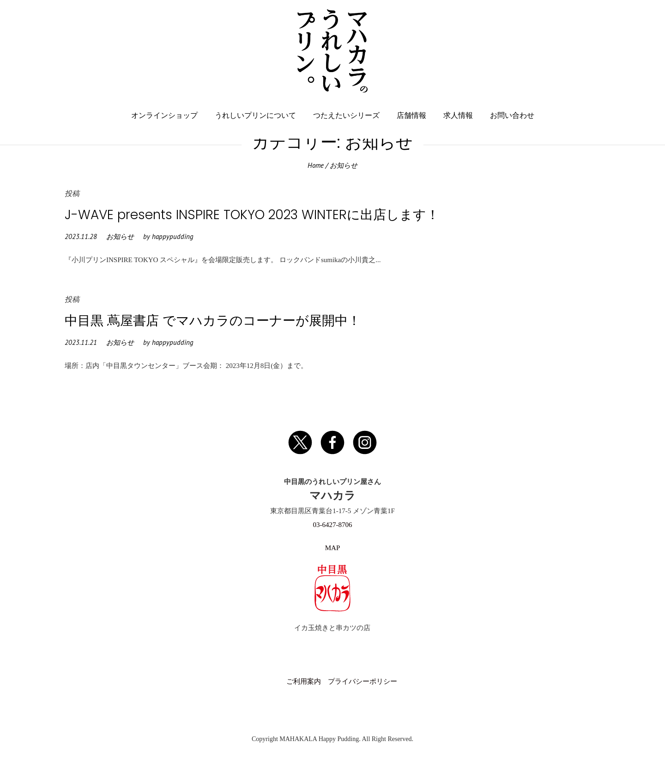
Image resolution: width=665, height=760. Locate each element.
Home (316, 165)
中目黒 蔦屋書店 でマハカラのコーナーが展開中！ (213, 321)
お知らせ (120, 236)
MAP (332, 548)
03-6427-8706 (332, 524)
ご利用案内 (303, 681)
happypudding (172, 236)
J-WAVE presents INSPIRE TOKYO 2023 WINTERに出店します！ (252, 215)
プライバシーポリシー (362, 681)
